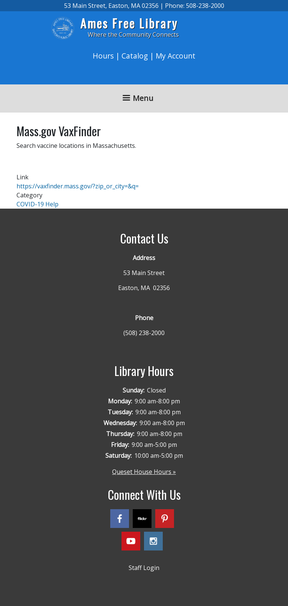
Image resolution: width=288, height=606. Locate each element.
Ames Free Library (129, 23)
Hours (103, 56)
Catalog (135, 56)
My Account (175, 56)
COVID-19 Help (37, 204)
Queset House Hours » (144, 472)
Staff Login (144, 568)
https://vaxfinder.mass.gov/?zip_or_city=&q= (77, 186)
